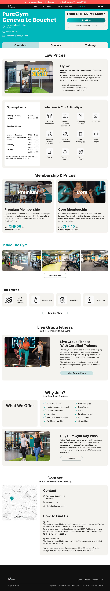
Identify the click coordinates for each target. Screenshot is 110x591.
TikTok (101, 579)
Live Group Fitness (64, 6)
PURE (83, 2)
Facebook (80, 579)
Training (90, 45)
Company (94, 585)
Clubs (35, 6)
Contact (101, 585)
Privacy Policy (76, 585)
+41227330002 (52, 502)
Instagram (95, 579)
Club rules (86, 585)
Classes (56, 45)
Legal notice (53, 585)
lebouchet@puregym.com (56, 506)
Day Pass (47, 6)
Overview (20, 45)
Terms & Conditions (64, 585)
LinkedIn (87, 579)
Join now (81, 6)
